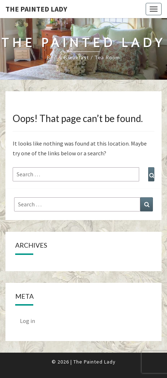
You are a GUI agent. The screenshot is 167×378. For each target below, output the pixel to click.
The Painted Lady (36, 8)
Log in (27, 320)
